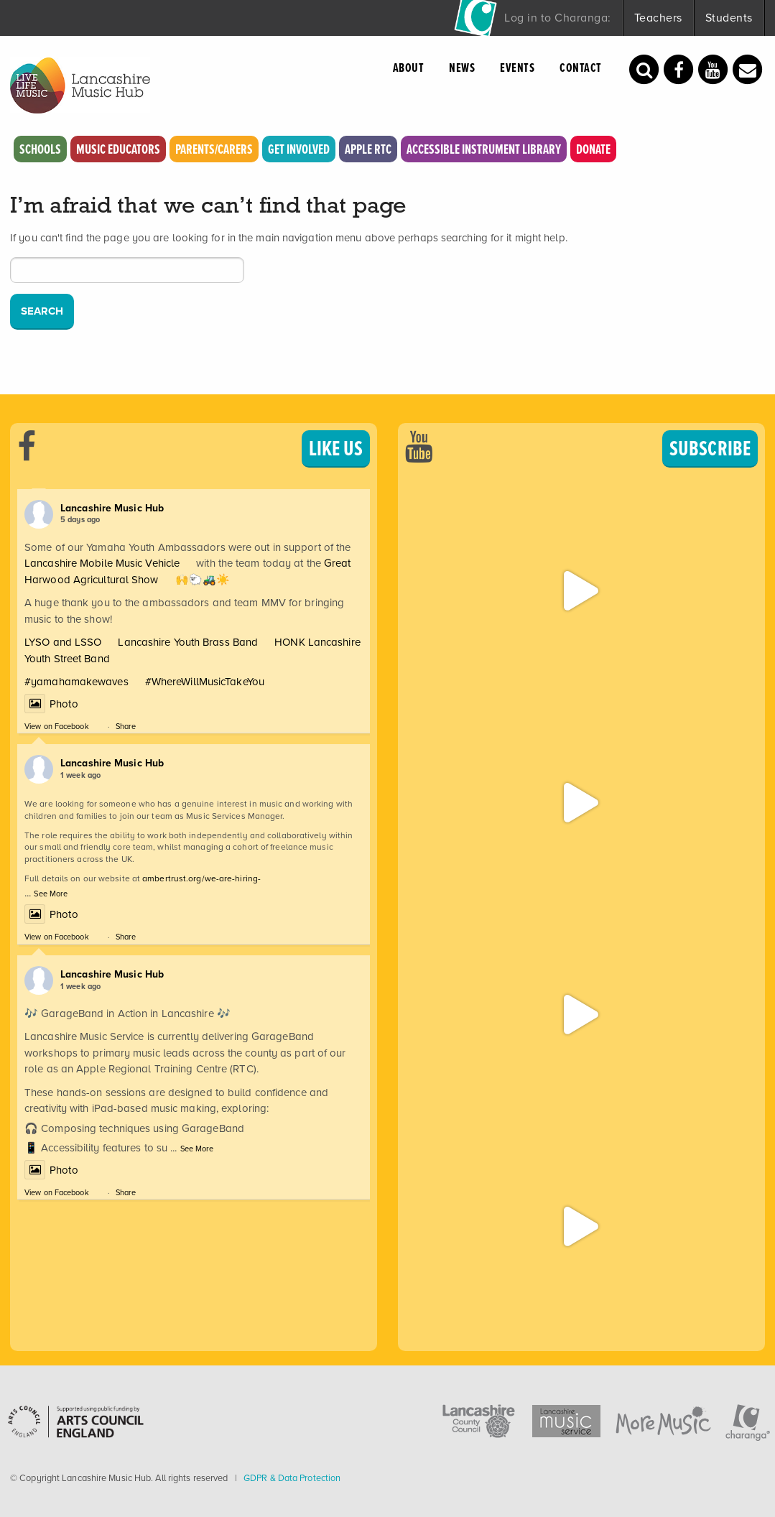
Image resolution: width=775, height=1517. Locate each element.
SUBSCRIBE (710, 448)
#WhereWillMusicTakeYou (204, 682)
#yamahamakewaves (76, 682)
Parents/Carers (214, 149)
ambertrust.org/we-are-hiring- (201, 878)
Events (517, 67)
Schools (40, 149)
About (408, 67)
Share (126, 726)
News (462, 67)
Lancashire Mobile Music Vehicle (102, 563)
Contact (581, 67)
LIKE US (336, 448)
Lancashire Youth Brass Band (188, 642)
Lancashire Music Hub (112, 508)
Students (729, 17)
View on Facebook (56, 726)
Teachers (658, 17)
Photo (51, 704)
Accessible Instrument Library (484, 149)
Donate (593, 149)
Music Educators (118, 149)
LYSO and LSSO (62, 642)
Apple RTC (368, 149)
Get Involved (299, 149)
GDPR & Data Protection (291, 1478)
